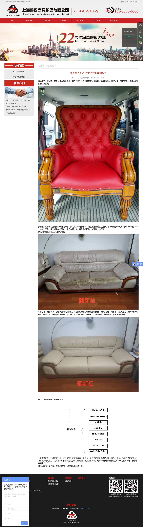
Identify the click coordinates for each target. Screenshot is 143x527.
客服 (129, 36)
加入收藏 (130, 1)
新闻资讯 (63, 20)
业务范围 (46, 20)
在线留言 (96, 20)
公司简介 (29, 20)
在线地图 (136, 1)
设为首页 (123, 1)
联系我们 (113, 20)
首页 (13, 20)
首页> (48, 66)
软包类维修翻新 (19, 72)
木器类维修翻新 (19, 77)
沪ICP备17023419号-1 (84, 508)
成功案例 (80, 20)
